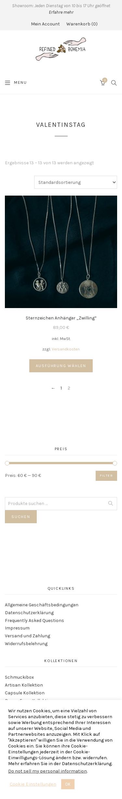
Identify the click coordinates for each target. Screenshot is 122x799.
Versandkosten (66, 349)
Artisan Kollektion (24, 685)
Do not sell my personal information (47, 771)
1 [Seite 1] (61, 388)
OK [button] (68, 784)
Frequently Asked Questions (34, 620)
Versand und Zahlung (27, 636)
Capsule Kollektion (25, 693)
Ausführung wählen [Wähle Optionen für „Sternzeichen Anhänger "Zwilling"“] (61, 365)
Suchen (20, 516)
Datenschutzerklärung (29, 612)
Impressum (17, 628)
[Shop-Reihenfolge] (75, 182)
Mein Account (45, 24)
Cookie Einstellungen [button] (33, 784)
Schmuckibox (19, 677)
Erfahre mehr (61, 12)
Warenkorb (82, 24)
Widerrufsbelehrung (26, 643)
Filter (106, 476)
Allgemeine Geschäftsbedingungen (41, 605)
